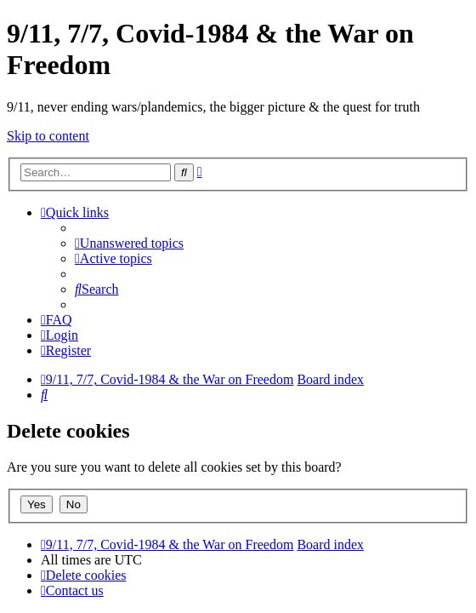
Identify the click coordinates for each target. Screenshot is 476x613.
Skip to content (48, 136)
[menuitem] (129, 243)
